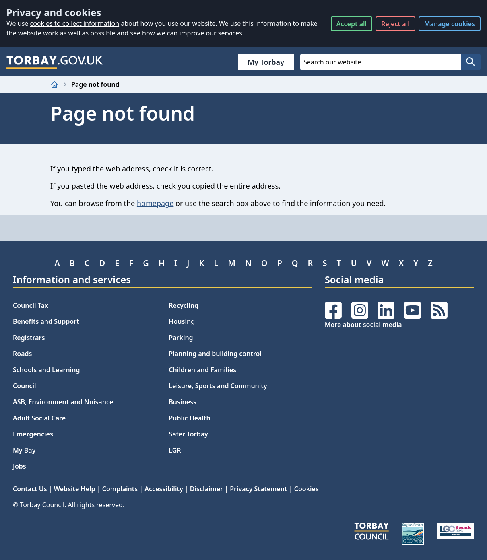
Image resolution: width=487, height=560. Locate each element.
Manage (449, 23)
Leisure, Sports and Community (218, 385)
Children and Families (202, 369)
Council (24, 385)
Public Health (189, 418)
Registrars (29, 337)
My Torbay (266, 62)
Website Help (74, 488)
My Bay (24, 450)
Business (182, 401)
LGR (175, 450)
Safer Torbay (188, 434)
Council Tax (30, 305)
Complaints (120, 488)
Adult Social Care (39, 418)
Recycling (183, 305)
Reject (395, 23)
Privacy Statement (258, 488)
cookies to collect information (74, 23)
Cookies (306, 488)
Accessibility (163, 488)
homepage (155, 203)
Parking (181, 337)
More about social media (363, 324)
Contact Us (30, 488)
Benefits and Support (46, 321)
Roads (22, 353)
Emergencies (33, 434)
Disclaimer (206, 488)
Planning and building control (215, 353)
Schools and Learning (46, 369)
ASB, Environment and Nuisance (63, 401)
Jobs (19, 466)
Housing (182, 321)
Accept (351, 23)
